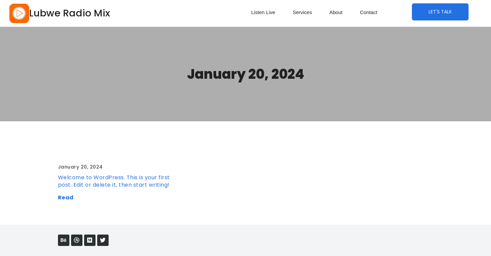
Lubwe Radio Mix (69, 13)
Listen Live (263, 12)
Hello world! (78, 152)
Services (302, 12)
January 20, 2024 (245, 74)
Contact (368, 12)
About (336, 12)
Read (66, 197)
